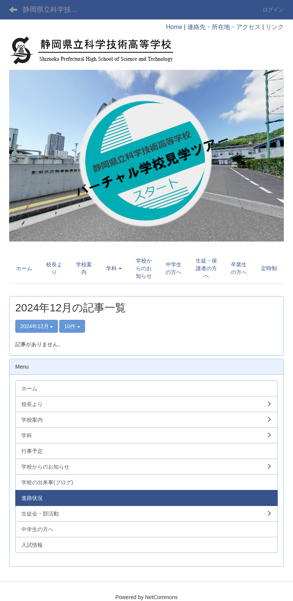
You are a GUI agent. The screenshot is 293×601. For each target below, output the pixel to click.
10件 (72, 326)
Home (174, 27)
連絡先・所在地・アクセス (224, 27)
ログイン (273, 9)
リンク (275, 27)
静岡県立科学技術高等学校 (55, 9)
